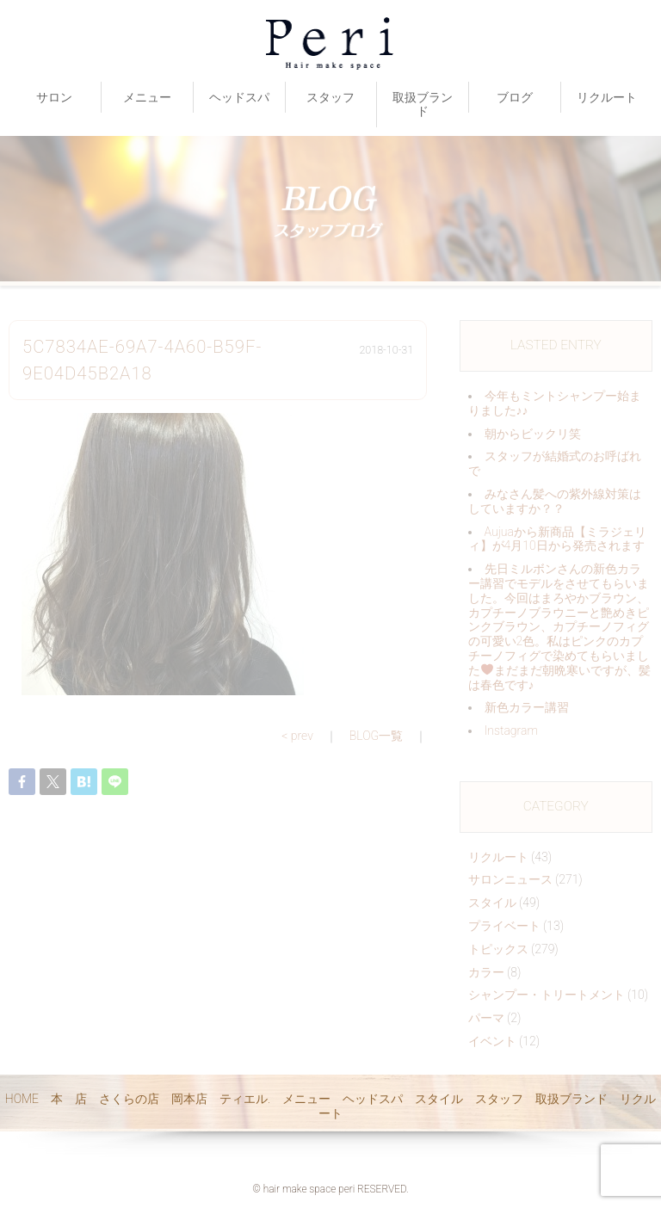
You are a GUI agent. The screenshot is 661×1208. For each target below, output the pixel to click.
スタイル (492, 902)
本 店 (69, 1099)
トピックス (498, 949)
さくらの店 (129, 1099)
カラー (486, 972)
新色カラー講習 (527, 707)
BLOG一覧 (376, 736)
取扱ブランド (422, 104)
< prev (297, 736)
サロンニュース (510, 879)
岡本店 (189, 1099)
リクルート (607, 97)
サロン (54, 97)
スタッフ (330, 97)
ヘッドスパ (239, 97)
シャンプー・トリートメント (546, 995)
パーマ (486, 1018)
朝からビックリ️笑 (533, 434)
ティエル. (244, 1099)
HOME (22, 1099)
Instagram (511, 730)
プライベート (504, 926)
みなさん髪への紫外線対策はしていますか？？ (554, 501)
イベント (492, 1041)
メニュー (147, 97)
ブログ (515, 97)
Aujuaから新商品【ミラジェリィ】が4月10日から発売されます (557, 539)
